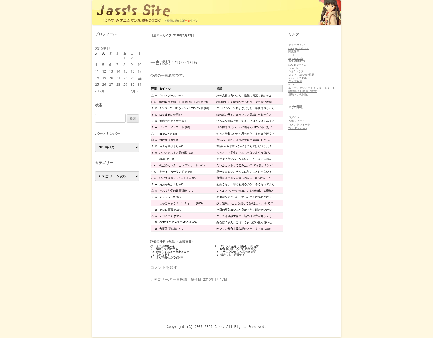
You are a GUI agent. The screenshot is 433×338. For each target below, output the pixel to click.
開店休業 (293, 51)
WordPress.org (297, 128)
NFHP (291, 55)
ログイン (293, 117)
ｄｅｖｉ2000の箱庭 (301, 74)
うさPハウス (296, 71)
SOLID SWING (297, 64)
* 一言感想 (178, 279)
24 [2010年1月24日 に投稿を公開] (139, 77)
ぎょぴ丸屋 (295, 81)
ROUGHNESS (296, 61)
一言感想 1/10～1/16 (173, 62)
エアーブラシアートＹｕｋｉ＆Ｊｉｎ (311, 88)
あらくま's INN (297, 78)
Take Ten (294, 68)
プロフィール (106, 33)
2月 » (134, 90)
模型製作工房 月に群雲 (302, 91)
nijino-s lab (295, 58)
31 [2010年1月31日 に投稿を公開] (139, 84)
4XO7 (291, 84)
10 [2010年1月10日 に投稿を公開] (139, 64)
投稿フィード (296, 121)
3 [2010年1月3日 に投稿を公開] (138, 57)
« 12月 (100, 90)
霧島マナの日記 (298, 94)
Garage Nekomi (298, 48)
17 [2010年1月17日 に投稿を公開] (139, 71)
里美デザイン (296, 45)
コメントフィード (299, 124)
